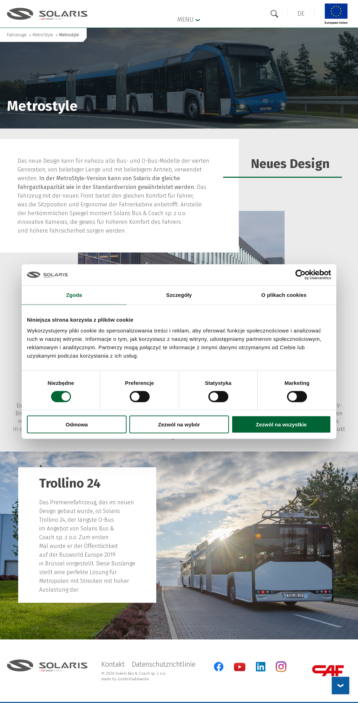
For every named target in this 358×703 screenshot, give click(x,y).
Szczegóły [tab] (179, 295)
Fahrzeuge (17, 34)
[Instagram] (281, 670)
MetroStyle (43, 34)
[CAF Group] (328, 670)
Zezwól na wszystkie (281, 424)
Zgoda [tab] (74, 295)
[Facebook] (218, 666)
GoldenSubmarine (133, 679)
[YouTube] (239, 670)
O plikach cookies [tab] (283, 295)
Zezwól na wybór (179, 424)
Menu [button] (188, 19)
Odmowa (77, 424)
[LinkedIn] (260, 666)
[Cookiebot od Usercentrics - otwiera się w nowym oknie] (300, 274)
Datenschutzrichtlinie (163, 664)
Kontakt (113, 664)
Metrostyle (69, 34)
